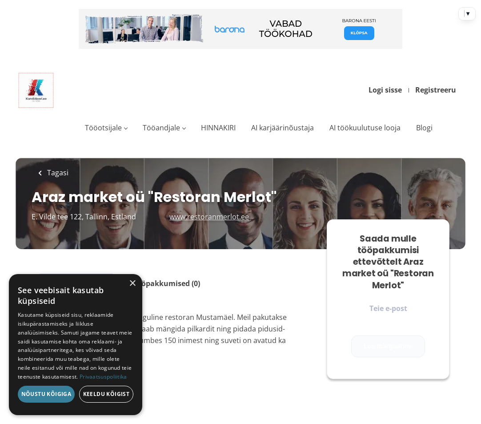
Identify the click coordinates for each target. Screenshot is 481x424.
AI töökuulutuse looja (365, 127)
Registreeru (435, 89)
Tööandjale (161, 127)
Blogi (424, 127)
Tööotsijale (103, 127)
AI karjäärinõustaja (282, 127)
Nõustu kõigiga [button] (46, 394)
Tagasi (56, 173)
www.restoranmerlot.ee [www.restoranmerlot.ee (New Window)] (209, 217)
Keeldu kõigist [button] (106, 394)
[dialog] (75, 344)
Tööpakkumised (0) (166, 283)
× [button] (132, 283)
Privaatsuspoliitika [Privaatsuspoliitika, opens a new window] (103, 376)
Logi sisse (385, 89)
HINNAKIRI (218, 127)
